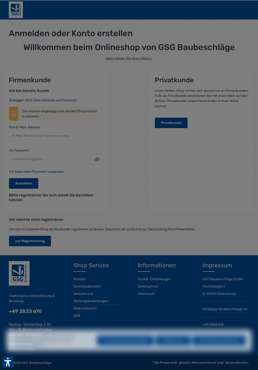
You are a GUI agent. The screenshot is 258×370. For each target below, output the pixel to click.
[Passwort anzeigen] (97, 159)
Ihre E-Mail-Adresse (24, 127)
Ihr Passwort (19, 150)
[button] (8, 362)
